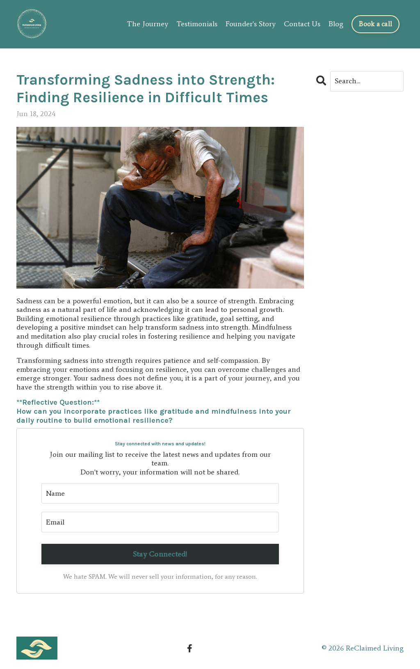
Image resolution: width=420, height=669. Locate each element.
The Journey (147, 24)
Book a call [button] (375, 24)
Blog (336, 24)
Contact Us (302, 24)
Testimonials (196, 24)
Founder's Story (251, 24)
